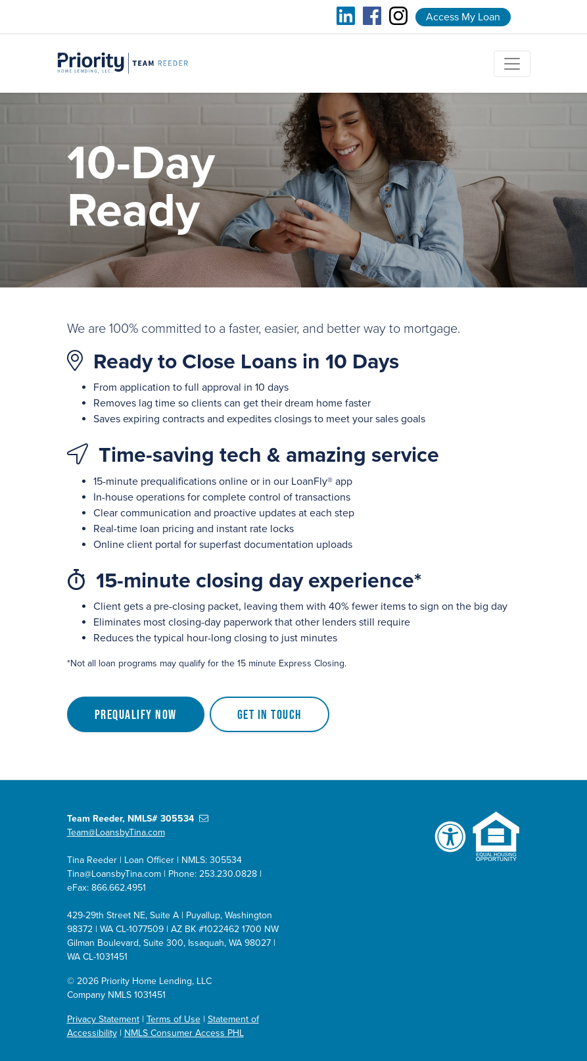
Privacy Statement (103, 1019)
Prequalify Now (136, 714)
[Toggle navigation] (512, 64)
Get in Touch (269, 714)
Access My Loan (463, 17)
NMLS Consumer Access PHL (184, 1033)
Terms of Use (173, 1019)
